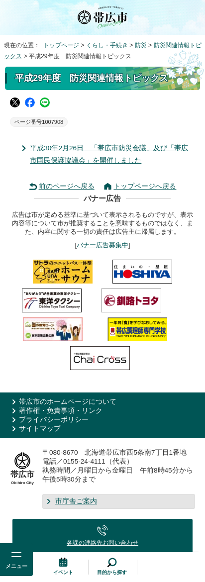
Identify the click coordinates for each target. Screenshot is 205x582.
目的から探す (112, 572)
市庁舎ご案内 (76, 501)
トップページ (61, 45)
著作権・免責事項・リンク (60, 410)
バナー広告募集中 (102, 245)
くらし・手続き (107, 45)
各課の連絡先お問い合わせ (102, 542)
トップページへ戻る (144, 186)
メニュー (16, 566)
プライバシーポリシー (54, 419)
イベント (63, 572)
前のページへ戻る (67, 186)
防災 (141, 45)
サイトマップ (40, 428)
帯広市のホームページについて (67, 401)
